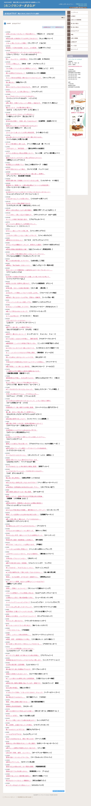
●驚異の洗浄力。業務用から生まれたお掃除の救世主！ (24, 503)
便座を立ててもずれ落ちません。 (17, 771)
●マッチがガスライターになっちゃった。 (20, 389)
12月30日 (8, 32)
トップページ (74, 12)
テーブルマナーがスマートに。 (16, 455)
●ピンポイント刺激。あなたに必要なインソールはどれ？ (25, 581)
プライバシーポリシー (9, 797)
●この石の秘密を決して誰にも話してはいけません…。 (24, 572)
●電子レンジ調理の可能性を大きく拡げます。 (21, 748)
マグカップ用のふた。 (13, 64)
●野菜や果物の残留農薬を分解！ (17, 249)
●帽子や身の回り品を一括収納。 (17, 563)
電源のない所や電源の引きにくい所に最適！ (21, 743)
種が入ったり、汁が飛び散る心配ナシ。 (19, 107)
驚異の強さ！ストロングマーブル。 (18, 757)
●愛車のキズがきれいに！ (14, 240)
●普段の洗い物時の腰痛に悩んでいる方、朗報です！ (24, 683)
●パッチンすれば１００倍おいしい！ (18, 785)
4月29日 (8, 565)
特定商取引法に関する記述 (24, 797)
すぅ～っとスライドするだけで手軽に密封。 (21, 352)
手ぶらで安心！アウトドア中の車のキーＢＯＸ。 (22, 382)
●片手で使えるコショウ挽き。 (16, 169)
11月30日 (8, 94)
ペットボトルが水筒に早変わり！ (17, 549)
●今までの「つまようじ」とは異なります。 (21, 544)
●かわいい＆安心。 (12, 715)
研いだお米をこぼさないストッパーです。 (20, 357)
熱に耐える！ (10, 82)
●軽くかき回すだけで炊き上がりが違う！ (20, 711)
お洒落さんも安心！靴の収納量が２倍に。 (20, 597)
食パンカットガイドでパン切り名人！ (19, 625)
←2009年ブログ (47, 27)
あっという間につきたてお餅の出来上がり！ (21, 720)
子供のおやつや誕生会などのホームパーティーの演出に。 (25, 362)
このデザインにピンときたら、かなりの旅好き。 (22, 554)
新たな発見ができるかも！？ (16, 73)
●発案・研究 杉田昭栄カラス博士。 (18, 639)
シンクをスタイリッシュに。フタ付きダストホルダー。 (25, 471)
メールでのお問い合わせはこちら (78, 7)
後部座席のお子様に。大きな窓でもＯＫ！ (20, 378)
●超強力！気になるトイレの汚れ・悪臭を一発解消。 (24, 297)
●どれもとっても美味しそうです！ (18, 306)
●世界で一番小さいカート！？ (16, 334)
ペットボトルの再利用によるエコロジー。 (20, 648)
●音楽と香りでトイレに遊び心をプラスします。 (22, 460)
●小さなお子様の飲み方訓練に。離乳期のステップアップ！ (26, 510)
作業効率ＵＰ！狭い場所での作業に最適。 (20, 407)
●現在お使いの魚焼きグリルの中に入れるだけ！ (22, 38)
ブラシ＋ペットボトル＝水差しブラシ (19, 302)
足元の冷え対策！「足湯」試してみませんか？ (22, 121)
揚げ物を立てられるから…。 (16, 697)
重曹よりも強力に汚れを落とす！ (17, 443)
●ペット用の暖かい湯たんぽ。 (16, 144)
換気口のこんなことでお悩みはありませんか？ (22, 126)
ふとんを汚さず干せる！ (14, 734)
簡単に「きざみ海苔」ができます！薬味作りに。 (22, 577)
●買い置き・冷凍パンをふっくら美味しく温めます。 (24, 103)
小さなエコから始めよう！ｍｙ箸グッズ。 (20, 530)
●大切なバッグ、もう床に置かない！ (18, 91)
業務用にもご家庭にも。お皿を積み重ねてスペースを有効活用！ (28, 185)
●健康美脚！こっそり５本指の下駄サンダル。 (21, 343)
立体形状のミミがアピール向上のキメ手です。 (22, 430)
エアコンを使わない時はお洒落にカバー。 (20, 153)
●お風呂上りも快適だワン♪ (15, 164)
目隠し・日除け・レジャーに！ (16, 588)
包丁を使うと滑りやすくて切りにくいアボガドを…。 (24, 644)
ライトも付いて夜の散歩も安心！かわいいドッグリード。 (25, 254)
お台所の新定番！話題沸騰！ (16, 664)
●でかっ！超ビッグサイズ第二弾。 (18, 231)
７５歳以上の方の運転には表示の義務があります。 (23, 371)
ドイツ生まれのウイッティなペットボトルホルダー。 (24, 52)
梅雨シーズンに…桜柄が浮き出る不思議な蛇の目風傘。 (25, 496)
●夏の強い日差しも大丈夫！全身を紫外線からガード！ (24, 423)
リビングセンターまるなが (26, 5)
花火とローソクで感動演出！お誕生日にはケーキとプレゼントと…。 (29, 270)
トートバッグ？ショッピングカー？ (18, 602)
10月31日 (8, 167)
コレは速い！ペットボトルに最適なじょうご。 (22, 68)
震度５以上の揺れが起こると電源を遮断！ (20, 766)
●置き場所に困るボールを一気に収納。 (19, 492)
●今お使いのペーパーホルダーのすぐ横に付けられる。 (24, 137)
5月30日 (8, 508)
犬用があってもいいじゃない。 (16, 558)
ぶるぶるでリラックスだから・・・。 (19, 320)
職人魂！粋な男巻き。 (13, 478)
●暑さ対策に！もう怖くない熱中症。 (18, 366)
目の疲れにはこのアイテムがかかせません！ (21, 526)
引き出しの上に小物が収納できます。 (19, 203)
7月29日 (8, 364)
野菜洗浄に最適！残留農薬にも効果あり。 (20, 540)
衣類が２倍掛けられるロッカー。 (17, 674)
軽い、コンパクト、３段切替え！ (17, 59)
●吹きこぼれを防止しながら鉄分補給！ (19, 210)
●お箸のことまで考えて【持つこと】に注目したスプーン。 (26, 437)
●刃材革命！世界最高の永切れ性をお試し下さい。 (23, 487)
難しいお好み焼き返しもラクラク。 (18, 260)
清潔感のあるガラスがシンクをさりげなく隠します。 (24, 660)
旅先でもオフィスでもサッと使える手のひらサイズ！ (24, 158)
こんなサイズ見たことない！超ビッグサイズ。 (22, 235)
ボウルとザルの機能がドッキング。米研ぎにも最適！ (24, 244)
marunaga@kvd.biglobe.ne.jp (75, 66)
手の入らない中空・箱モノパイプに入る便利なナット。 (25, 535)
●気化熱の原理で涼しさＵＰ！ (16, 419)
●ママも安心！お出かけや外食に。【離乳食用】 (22, 339)
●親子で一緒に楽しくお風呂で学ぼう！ (19, 327)
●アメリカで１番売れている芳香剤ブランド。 (21, 224)
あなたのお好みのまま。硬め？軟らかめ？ (20, 739)
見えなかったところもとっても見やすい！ (20, 114)
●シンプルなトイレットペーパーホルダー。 (21, 96)
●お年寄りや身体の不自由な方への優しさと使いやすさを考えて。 (28, 277)
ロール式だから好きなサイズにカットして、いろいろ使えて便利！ (28, 400)
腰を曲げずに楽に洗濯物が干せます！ (19, 669)
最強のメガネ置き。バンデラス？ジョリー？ (21, 616)
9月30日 (8, 238)
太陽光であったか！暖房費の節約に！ (19, 776)
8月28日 (8, 304)
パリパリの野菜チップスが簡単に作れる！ (20, 593)
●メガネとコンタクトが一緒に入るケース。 (21, 348)
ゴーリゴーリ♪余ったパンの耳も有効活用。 (20, 132)
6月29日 (8, 435)
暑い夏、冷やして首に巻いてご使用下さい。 (21, 412)
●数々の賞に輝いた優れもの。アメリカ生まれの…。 (24, 519)
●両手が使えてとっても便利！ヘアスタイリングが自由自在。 (27, 448)
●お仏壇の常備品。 (12, 688)
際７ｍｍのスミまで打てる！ (16, 729)
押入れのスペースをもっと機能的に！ (19, 780)
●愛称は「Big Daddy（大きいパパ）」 (19, 265)
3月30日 (8, 628)
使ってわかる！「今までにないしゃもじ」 (20, 567)
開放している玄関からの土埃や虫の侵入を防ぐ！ (22, 514)
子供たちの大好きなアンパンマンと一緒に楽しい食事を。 (25, 174)
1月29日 (8, 746)
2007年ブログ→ (59, 27)
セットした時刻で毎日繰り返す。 (17, 219)
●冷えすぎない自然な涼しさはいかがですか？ (21, 482)
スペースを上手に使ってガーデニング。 (19, 607)
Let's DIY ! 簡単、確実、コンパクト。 (18, 752)
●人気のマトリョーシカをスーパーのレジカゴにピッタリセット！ (28, 192)
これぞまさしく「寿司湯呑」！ (16, 148)
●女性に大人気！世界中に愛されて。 (18, 283)
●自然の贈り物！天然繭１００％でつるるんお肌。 (23, 180)
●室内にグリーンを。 (13, 762)
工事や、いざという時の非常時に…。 (19, 634)
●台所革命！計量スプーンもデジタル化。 (20, 611)
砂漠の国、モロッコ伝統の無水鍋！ (18, 288)
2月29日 (8, 690)
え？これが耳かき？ (13, 316)
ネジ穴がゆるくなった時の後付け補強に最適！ (22, 466)
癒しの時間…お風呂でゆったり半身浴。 (19, 725)
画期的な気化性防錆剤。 (14, 706)
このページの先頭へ (58, 791)
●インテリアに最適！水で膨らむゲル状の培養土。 (23, 655)
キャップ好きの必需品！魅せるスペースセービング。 (24, 78)
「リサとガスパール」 (13, 630)
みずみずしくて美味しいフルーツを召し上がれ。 (22, 293)
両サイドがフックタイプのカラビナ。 (19, 87)
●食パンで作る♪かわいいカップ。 (17, 311)
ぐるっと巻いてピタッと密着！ (16, 43)
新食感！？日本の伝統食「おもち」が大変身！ (22, 48)
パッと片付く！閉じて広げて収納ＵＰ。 (19, 215)
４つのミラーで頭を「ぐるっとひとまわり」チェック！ (25, 692)
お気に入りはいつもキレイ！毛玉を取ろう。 (21, 34)
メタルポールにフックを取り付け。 (18, 198)
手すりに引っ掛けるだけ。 (15, 621)
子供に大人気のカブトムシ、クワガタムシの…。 (22, 394)
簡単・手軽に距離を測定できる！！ (18, 702)
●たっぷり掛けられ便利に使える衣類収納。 (21, 678)
